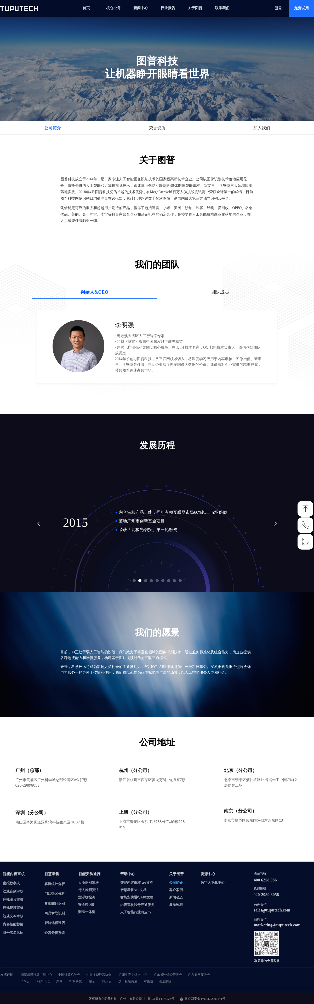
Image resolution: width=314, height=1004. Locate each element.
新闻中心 (140, 8)
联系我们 (222, 8)
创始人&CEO (94, 292)
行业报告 (168, 8)
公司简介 (52, 128)
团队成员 (219, 292)
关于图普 (195, 8)
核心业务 (113, 8)
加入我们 (261, 128)
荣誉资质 (157, 128)
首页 (86, 8)
